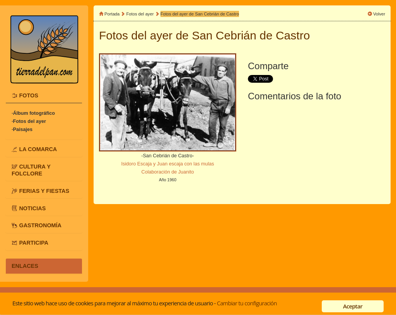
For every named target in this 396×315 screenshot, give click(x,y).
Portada (111, 14)
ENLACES (25, 266)
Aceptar (352, 306)
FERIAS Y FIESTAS (44, 190)
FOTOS (28, 95)
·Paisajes (22, 129)
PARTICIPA (33, 243)
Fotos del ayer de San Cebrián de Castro (199, 14)
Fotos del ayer (140, 14)
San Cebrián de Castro (251, 35)
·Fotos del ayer (29, 121)
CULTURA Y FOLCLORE (31, 170)
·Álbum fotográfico (33, 113)
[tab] (44, 95)
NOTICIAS (32, 208)
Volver (379, 14)
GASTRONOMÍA (40, 225)
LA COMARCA (38, 149)
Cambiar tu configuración (247, 303)
